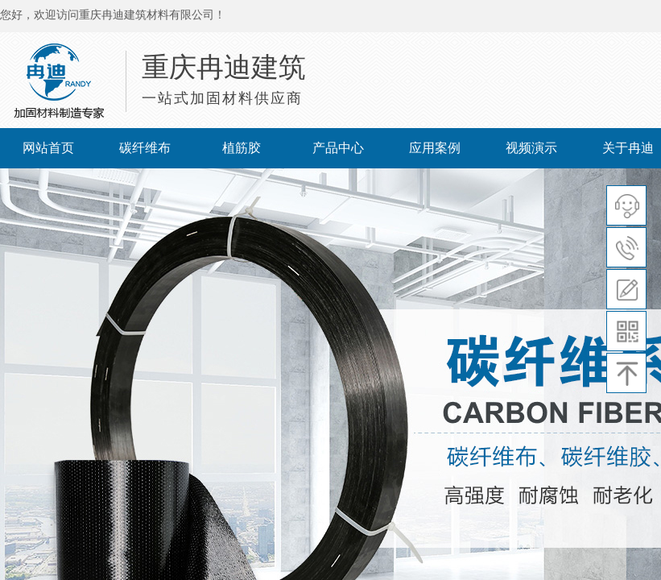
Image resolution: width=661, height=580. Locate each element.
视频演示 (531, 148)
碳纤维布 (145, 148)
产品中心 (338, 148)
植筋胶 (241, 148)
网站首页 (48, 148)
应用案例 (435, 148)
